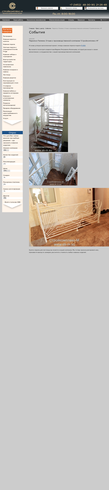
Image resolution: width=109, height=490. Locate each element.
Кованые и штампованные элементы (8, 98)
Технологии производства (36, 20)
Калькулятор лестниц (95, 8)
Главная (31, 28)
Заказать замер (71, 8)
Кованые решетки (9, 78)
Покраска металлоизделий (9, 104)
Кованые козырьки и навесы (10, 71)
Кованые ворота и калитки (9, 40)
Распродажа (7, 36)
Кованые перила (9, 44)
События (48, 28)
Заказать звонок (47, 8)
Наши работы (18, 20)
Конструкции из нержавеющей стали (10, 82)
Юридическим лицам (57, 20)
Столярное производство (8, 87)
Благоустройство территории (9, 60)
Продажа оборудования (11, 108)
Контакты (91, 20)
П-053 (83, 45)
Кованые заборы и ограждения (9, 55)
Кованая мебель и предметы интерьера (10, 92)
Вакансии (81, 20)
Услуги (5, 118)
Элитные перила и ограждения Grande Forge (10, 49)
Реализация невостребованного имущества (10, 113)
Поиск (105, 19)
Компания (6, 20)
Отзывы (71, 20)
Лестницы (6, 75)
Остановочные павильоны (8, 66)
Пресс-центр (40, 28)
